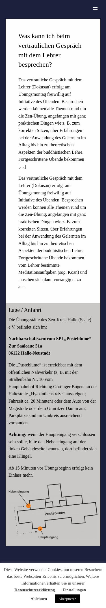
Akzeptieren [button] (68, 599)
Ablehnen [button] (39, 598)
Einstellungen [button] (74, 590)
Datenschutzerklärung (34, 590)
